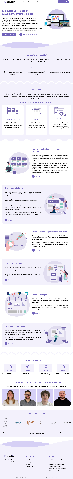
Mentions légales (40, 477)
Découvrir (38, 176)
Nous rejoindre (29, 466)
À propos (30, 1)
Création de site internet (55, 462)
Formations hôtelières (54, 473)
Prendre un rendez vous (29, 34)
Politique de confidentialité (51, 477)
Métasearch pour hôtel (54, 470)
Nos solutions (22, 1)
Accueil (28, 460)
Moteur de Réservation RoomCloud (57, 468)
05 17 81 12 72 (8, 464)
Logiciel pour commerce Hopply (56, 460)
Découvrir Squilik (9, 34)
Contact (36, 1)
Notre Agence (29, 462)
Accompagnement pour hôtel (56, 464)
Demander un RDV (63, 1)
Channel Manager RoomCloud (56, 466)
